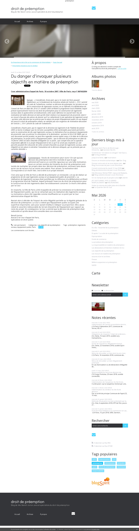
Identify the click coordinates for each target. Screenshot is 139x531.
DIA (114, 459)
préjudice (121, 463)
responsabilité (98, 471)
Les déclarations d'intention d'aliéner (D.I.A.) (108, 248)
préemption (72, 225)
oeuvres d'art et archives (101, 257)
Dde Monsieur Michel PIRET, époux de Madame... (110, 173)
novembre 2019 (97, 120)
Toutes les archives (98, 132)
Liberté (124, 178)
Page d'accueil (57, 62)
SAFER (94, 265)
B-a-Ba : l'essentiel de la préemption (105, 228)
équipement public (24, 227)
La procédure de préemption (102, 242)
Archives (30, 21)
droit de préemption (27, 8)
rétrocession (110, 463)
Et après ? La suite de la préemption (105, 233)
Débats (94, 230)
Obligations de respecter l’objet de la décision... (109, 334)
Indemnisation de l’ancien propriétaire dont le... (109, 324)
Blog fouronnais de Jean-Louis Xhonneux (107, 165)
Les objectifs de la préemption (49, 225)
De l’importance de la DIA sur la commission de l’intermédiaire (31, 62)
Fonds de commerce (99, 239)
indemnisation (104, 459)
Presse (94, 259)
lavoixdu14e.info (109, 150)
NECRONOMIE (113, 182)
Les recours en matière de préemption (106, 254)
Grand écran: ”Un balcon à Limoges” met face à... (109, 153)
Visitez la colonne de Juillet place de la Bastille (108, 185)
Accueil (17, 21)
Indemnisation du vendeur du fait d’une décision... (106, 391)
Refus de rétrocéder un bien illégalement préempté (107, 362)
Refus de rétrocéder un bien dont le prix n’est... (109, 353)
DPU (94, 459)
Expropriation (97, 236)
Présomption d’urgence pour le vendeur (25, 66)
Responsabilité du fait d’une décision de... (107, 372)
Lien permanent (18, 225)
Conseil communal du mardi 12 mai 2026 (106, 168)
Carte (96, 273)
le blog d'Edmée (100, 155)
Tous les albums (97, 90)
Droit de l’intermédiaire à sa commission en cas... (109, 411)
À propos (43, 21)
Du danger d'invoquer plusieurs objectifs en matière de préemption (44, 79)
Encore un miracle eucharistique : (104, 160)
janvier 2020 (96, 114)
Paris (34, 227)
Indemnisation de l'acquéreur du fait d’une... (108, 382)
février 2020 (96, 111)
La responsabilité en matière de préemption (108, 245)
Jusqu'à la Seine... (98, 158)
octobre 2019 (97, 123)
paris (94, 467)
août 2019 (95, 128)
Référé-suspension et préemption (104, 262)
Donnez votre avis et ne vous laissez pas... (107, 163)
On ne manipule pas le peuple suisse (105, 178)
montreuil (121, 467)
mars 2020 (95, 108)
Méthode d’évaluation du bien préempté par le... (109, 401)
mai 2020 (95, 102)
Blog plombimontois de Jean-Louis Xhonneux (108, 170)
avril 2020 (95, 105)
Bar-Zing (122, 160)
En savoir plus (95, 529)
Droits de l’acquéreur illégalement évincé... (107, 344)
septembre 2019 (98, 126)
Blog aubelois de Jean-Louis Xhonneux (109, 175)
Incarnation (111, 158)
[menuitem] (17, 21)
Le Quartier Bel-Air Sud (103, 187)
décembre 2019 (97, 117)
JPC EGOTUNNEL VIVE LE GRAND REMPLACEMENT (104, 182)
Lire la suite (122, 68)
